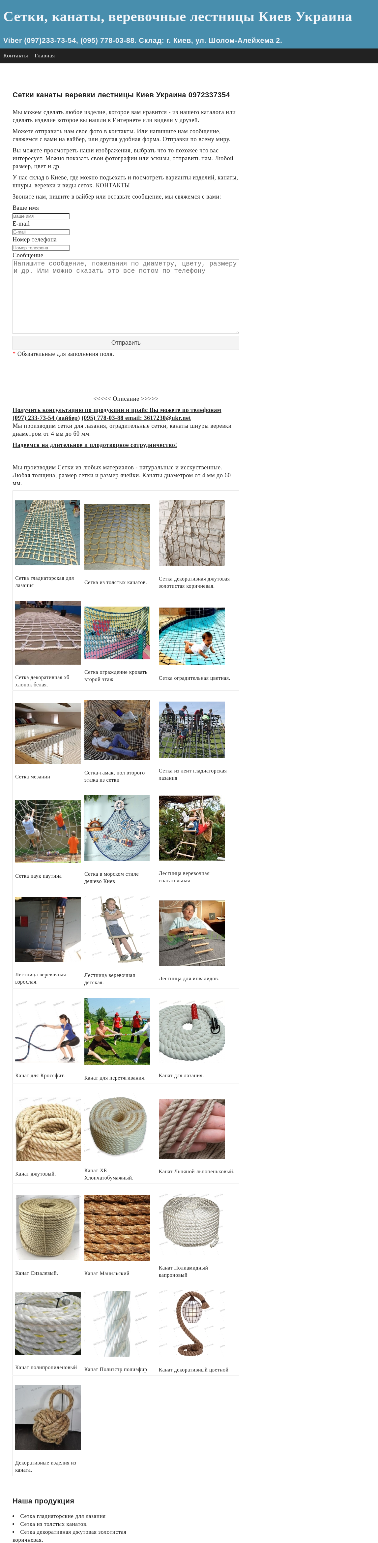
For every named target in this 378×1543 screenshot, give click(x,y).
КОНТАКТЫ (136, 186)
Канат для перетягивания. (305, 270)
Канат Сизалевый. (295, 310)
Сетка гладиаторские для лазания (315, 93)
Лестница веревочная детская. (311, 246)
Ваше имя (26, 209)
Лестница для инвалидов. (305, 254)
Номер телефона (35, 241)
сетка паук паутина (297, 206)
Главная (45, 55)
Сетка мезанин (291, 166)
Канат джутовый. (294, 286)
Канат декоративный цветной (310, 350)
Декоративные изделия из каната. (315, 358)
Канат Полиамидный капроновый (315, 326)
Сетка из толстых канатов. (306, 101)
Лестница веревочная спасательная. (318, 230)
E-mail (21, 225)
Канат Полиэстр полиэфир (306, 342)
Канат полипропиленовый (306, 334)
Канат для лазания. (297, 278)
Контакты (15, 55)
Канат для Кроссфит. (299, 262)
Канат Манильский (297, 318)
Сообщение (28, 257)
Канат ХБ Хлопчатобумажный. (312, 294)
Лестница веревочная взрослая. (313, 238)
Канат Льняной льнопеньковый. (313, 302)
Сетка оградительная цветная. (311, 157)
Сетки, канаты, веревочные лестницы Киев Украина (166, 16)
